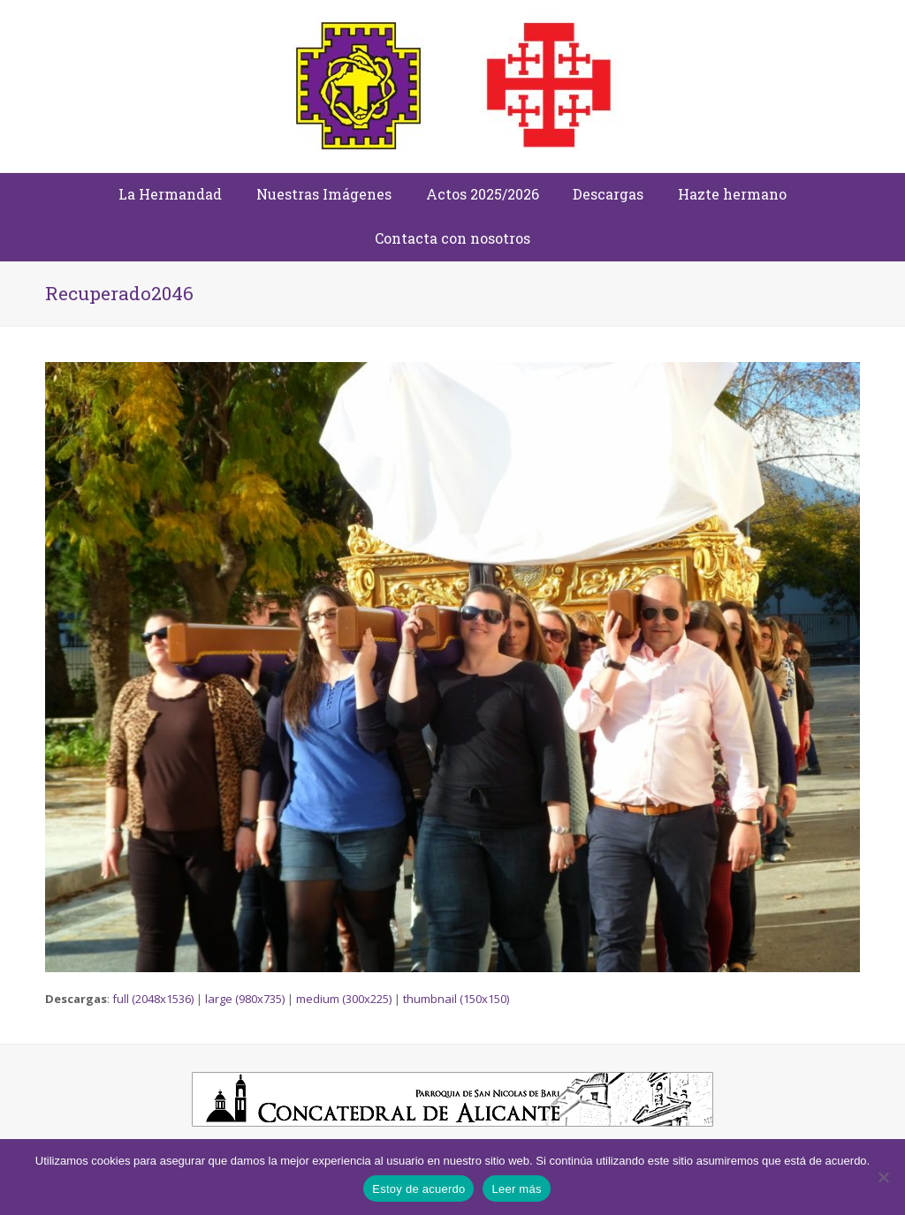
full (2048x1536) (153, 999)
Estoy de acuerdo (418, 1189)
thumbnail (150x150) (456, 999)
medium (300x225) (344, 999)
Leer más (516, 1189)
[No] (883, 1177)
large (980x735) (245, 999)
